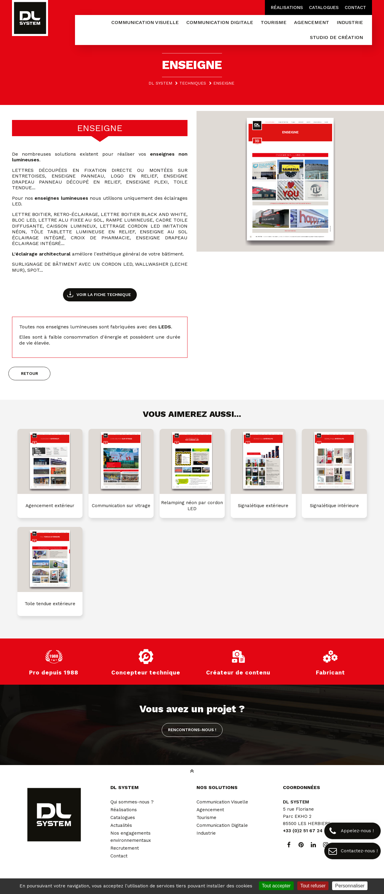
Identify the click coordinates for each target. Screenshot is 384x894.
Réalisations (287, 7)
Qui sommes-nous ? (132, 802)
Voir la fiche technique (103, 294)
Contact (355, 7)
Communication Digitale (222, 825)
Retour (29, 373)
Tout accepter (276, 885)
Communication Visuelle (222, 802)
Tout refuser (313, 885)
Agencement (210, 809)
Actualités (121, 825)
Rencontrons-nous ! (192, 729)
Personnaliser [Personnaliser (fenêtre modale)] (349, 885)
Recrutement (124, 848)
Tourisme (206, 817)
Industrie (206, 833)
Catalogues (324, 7)
